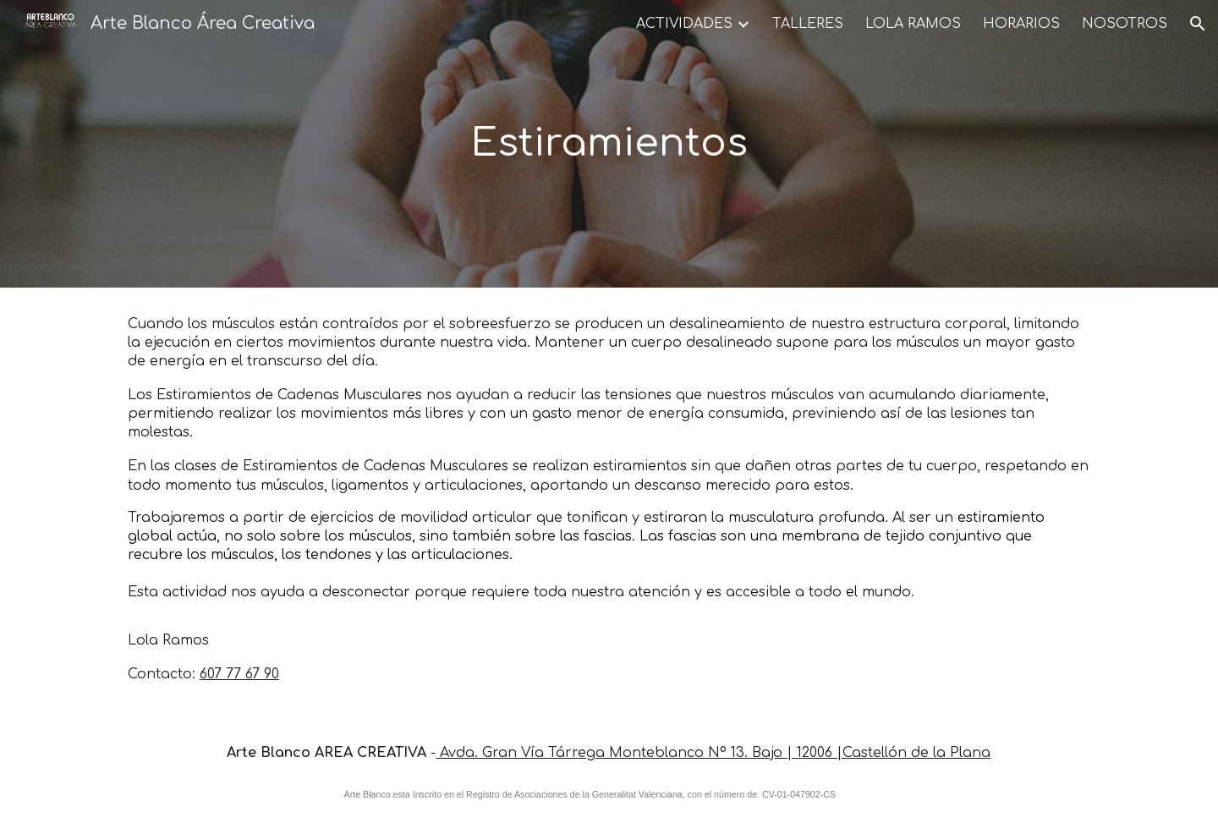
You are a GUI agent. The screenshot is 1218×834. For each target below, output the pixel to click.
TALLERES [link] (807, 23)
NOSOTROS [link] (1124, 23)
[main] (609, 144)
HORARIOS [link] (1021, 23)
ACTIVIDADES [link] (684, 23)
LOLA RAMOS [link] (913, 23)
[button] (1197, 23)
